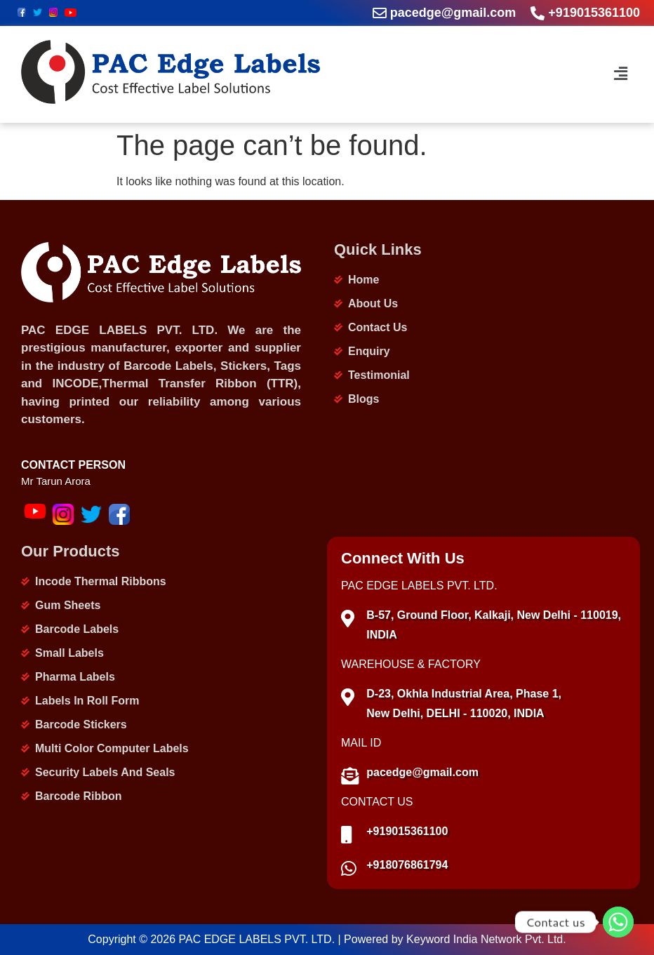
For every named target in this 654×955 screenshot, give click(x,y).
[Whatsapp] (618, 922)
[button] (618, 74)
